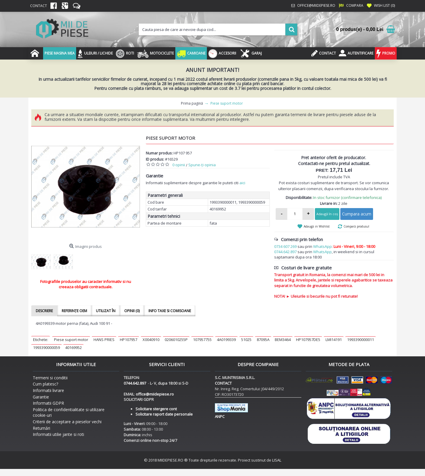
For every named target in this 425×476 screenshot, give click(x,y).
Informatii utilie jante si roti (58, 434)
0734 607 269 (285, 246)
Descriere (44, 310)
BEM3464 (283, 339)
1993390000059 (46, 347)
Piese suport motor (71, 339)
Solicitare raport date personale (164, 414)
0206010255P (176, 339)
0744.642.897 (285, 251)
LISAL (276, 460)
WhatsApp (322, 246)
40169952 (73, 347)
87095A (263, 339)
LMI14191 (334, 339)
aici (242, 182)
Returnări (41, 428)
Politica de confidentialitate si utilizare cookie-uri (68, 412)
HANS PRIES (104, 339)
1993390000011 (360, 339)
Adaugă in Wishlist (317, 226)
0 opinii (178, 164)
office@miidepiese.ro (155, 394)
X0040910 (151, 339)
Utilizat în (105, 310)
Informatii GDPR (48, 403)
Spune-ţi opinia (202, 164)
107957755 (202, 339)
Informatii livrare (48, 390)
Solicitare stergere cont (156, 408)
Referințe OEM (74, 310)
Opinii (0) (132, 310)
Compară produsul (356, 226)
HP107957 (128, 339)
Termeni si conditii (50, 378)
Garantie (41, 397)
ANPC (220, 416)
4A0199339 (226, 339)
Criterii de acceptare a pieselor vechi (67, 421)
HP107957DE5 (308, 339)
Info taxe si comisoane (169, 310)
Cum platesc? (45, 384)
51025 (246, 339)
